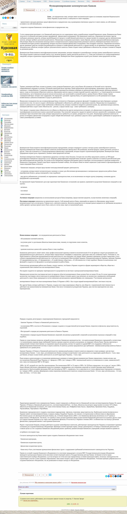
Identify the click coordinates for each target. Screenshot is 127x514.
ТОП (45, 1)
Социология (8, 155)
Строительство (9, 159)
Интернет (7, 126)
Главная (22, 1)
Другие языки (8, 124)
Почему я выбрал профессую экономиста (7, 69)
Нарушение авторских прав (78, 482)
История (7, 129)
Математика (8, 137)
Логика (6, 135)
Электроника (8, 175)
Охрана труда (8, 142)
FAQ (88, 1)
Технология (8, 161)
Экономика (8, 173)
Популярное (37, 1)
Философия (8, 166)
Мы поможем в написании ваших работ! (48, 482)
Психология (8, 150)
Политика (7, 146)
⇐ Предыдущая (29, 10)
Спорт (6, 157)
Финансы (7, 168)
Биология (7, 120)
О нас (29, 1)
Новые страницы (54, 1)
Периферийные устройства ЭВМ (7, 95)
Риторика (7, 153)
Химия (6, 170)
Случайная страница (68, 1)
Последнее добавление (79, 509)
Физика (6, 164)
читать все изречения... (30, 500)
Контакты (81, 1)
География (7, 122)
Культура (7, 131)
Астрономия (8, 118)
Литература (8, 133)
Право (6, 148)
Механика (7, 140)
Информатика (8, 127)
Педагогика (8, 144)
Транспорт (7, 162)
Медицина (7, 139)
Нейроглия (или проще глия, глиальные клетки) (9, 105)
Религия (7, 151)
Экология (7, 172)
